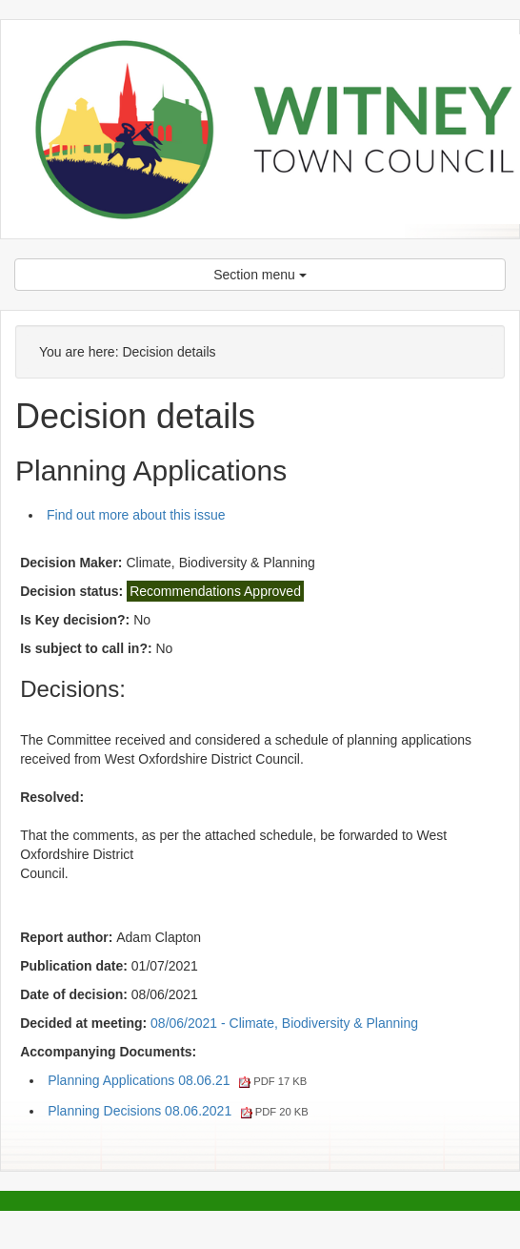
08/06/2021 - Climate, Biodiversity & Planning (284, 1023)
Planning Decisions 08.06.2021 (178, 1110)
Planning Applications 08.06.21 (177, 1080)
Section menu (260, 274)
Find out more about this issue (136, 514)
